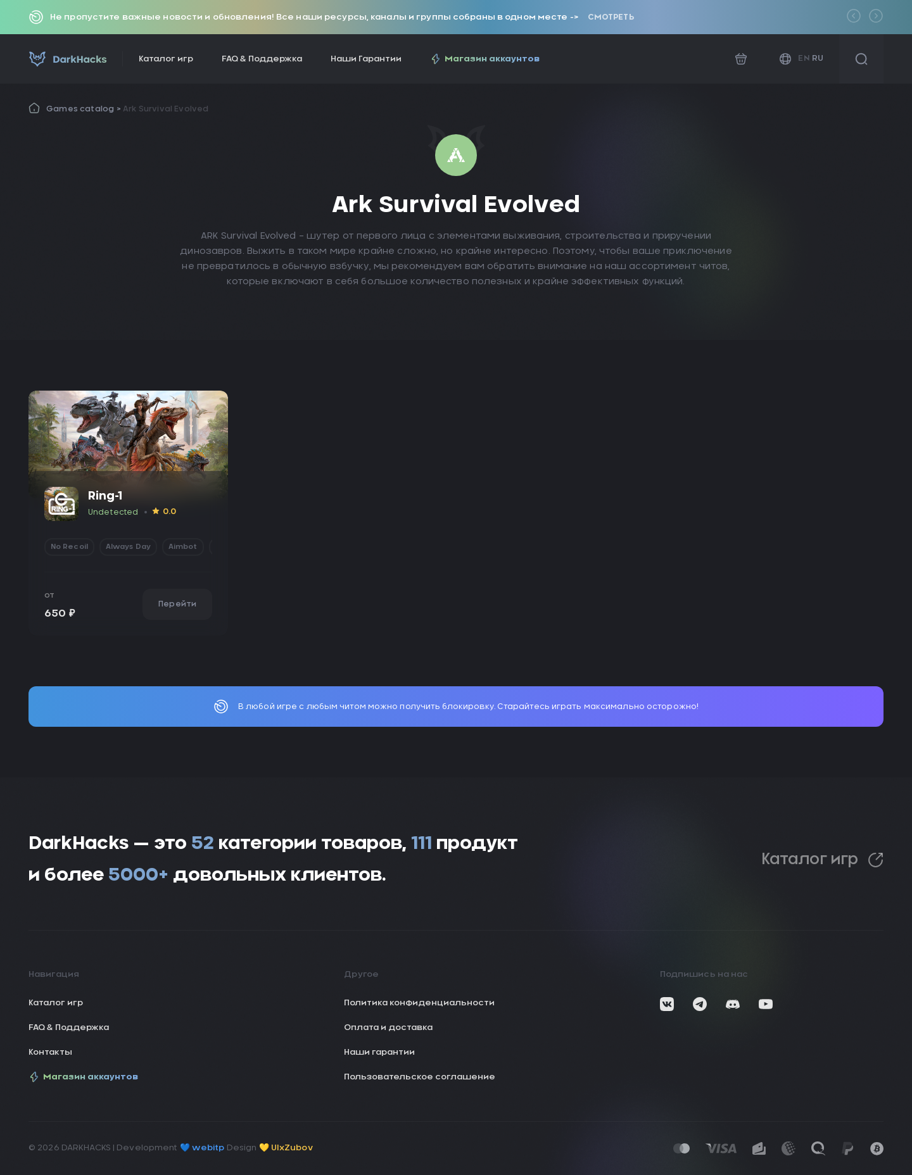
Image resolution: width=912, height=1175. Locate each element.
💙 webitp (202, 1148)
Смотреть (611, 17)
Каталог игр (166, 59)
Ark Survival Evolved (166, 109)
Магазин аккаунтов (485, 59)
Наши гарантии (379, 1052)
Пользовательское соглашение (419, 1077)
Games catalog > (84, 109)
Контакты (50, 1052)
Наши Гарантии (366, 59)
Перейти (177, 604)
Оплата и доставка (388, 1028)
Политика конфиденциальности (419, 1003)
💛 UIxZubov (286, 1148)
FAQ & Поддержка (262, 59)
